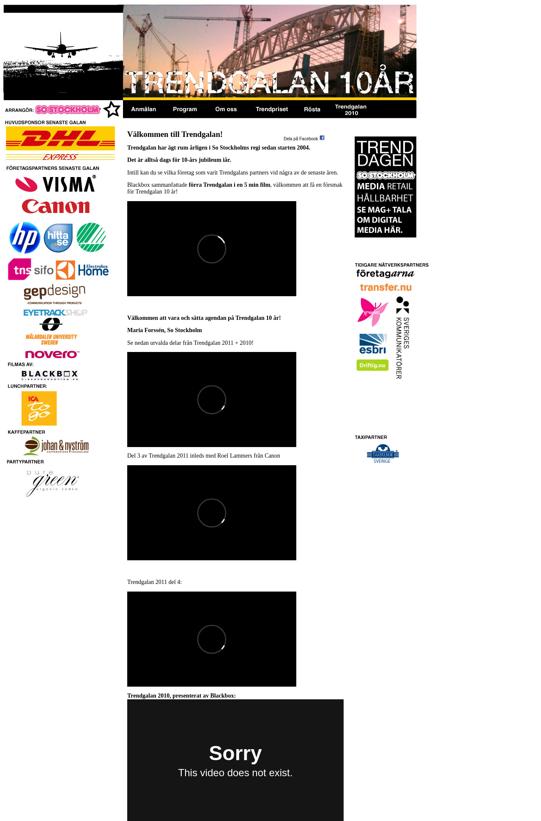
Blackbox (222, 696)
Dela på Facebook (301, 138)
